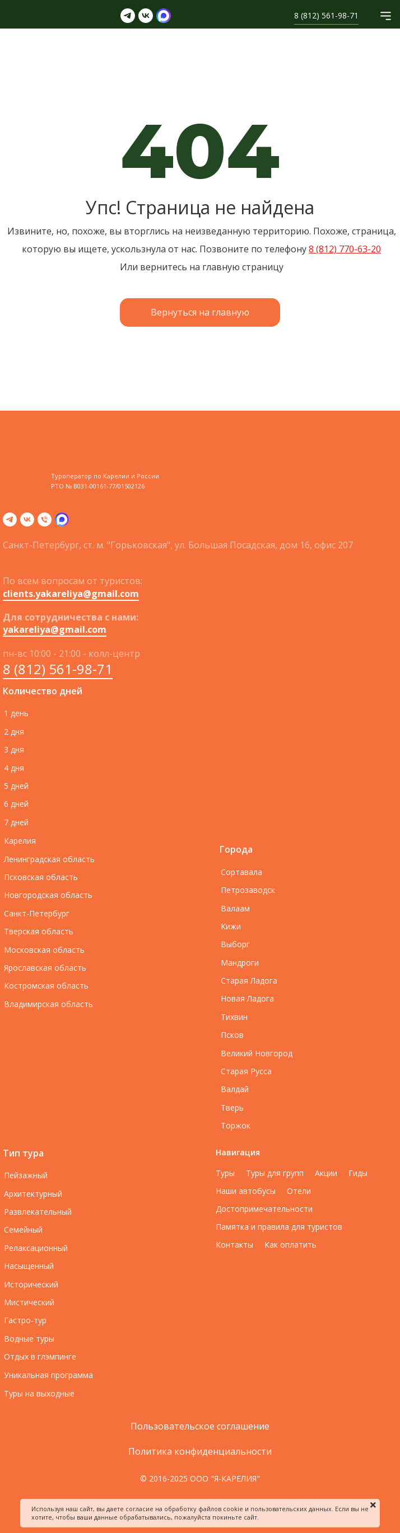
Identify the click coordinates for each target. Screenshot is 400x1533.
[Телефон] (45, 523)
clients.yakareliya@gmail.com (71, 593)
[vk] (27, 523)
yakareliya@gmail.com (54, 629)
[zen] (62, 523)
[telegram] (10, 523)
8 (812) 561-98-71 (58, 669)
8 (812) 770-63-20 (345, 249)
